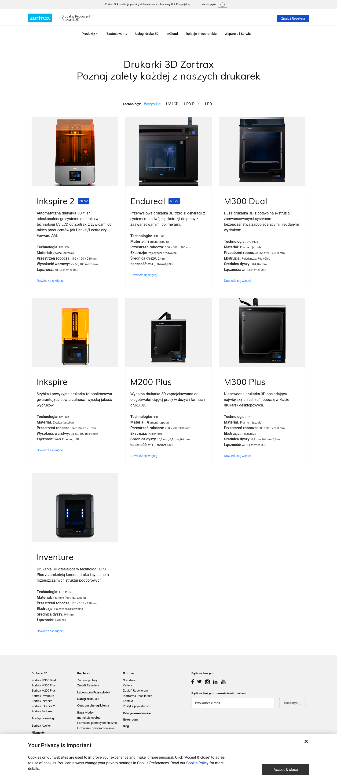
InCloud (172, 34)
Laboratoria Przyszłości (93, 692)
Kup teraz (83, 673)
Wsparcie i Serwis (238, 34)
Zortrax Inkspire (42, 701)
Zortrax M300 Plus (44, 685)
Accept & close (286, 769)
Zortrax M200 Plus (44, 690)
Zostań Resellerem (135, 690)
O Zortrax (129, 680)
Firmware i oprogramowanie (95, 728)
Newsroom (130, 719)
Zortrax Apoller (41, 725)
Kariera (127, 685)
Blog (126, 726)
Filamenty (38, 732)
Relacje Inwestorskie (201, 34)
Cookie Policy (197, 763)
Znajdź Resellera (293, 18)
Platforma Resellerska (137, 696)
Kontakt (128, 701)
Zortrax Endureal (42, 711)
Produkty (90, 34)
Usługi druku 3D (146, 34)
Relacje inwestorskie (137, 713)
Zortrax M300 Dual (44, 680)
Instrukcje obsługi (89, 717)
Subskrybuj (292, 703)
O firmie (128, 673)
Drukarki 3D (39, 673)
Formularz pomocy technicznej (97, 723)
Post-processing (43, 718)
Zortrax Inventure (43, 696)
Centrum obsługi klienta (93, 705)
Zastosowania (116, 34)
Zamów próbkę (87, 680)
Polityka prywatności (136, 706)
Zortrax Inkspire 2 (43, 706)
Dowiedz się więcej (50, 281)
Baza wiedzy (85, 712)
